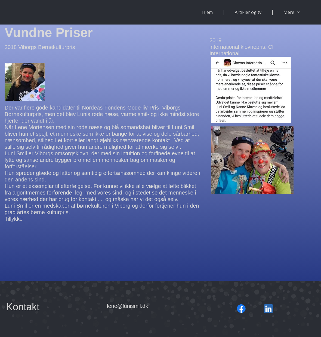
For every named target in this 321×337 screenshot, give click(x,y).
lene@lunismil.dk (127, 306)
